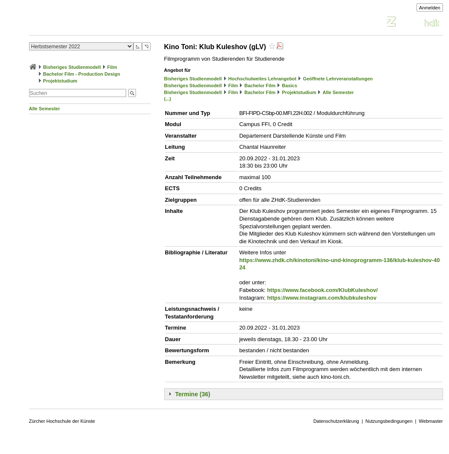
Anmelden (429, 7)
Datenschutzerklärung (336, 421)
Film (112, 67)
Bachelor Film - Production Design (81, 74)
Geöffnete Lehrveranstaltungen (337, 78)
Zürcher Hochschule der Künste (62, 421)
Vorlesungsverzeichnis (92, 23)
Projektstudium (60, 80)
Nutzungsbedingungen (389, 421)
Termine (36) (192, 394)
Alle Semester (44, 108)
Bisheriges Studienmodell (72, 67)
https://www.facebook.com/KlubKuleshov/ (322, 290)
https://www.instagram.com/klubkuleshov (321, 298)
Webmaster (431, 421)
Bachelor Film (259, 85)
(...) (167, 98)
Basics (289, 85)
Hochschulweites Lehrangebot (262, 78)
